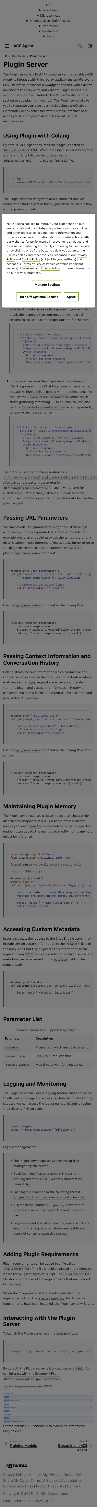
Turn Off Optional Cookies (38, 297)
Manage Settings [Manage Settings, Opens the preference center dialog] (47, 285)
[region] (48, 261)
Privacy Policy (50, 268)
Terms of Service (33, 264)
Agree (71, 297)
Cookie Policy (31, 259)
